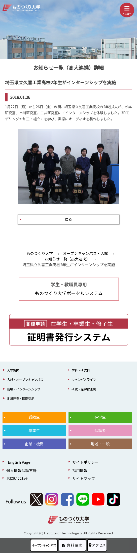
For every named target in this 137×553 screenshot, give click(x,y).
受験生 (34, 417)
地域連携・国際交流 (20, 398)
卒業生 (34, 430)
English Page (18, 462)
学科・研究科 (81, 370)
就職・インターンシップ (23, 389)
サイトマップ (83, 478)
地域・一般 (100, 443)
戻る (68, 219)
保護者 (100, 430)
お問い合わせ (17, 478)
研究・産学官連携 (84, 389)
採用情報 (79, 470)
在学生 (100, 417)
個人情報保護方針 (21, 470)
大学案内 (13, 370)
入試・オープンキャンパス (25, 379)
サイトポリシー (85, 462)
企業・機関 (34, 443)
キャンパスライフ (84, 379)
